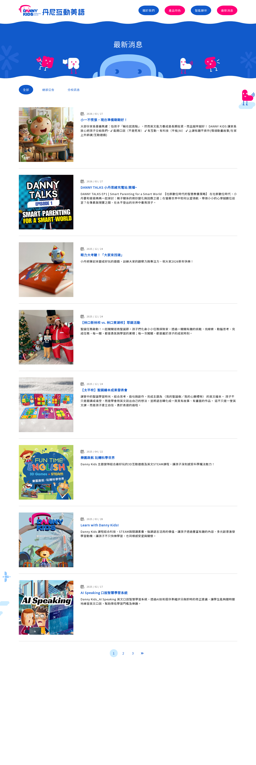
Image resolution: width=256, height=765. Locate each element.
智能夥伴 (201, 10)
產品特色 (175, 10)
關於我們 (149, 10)
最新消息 (227, 10)
